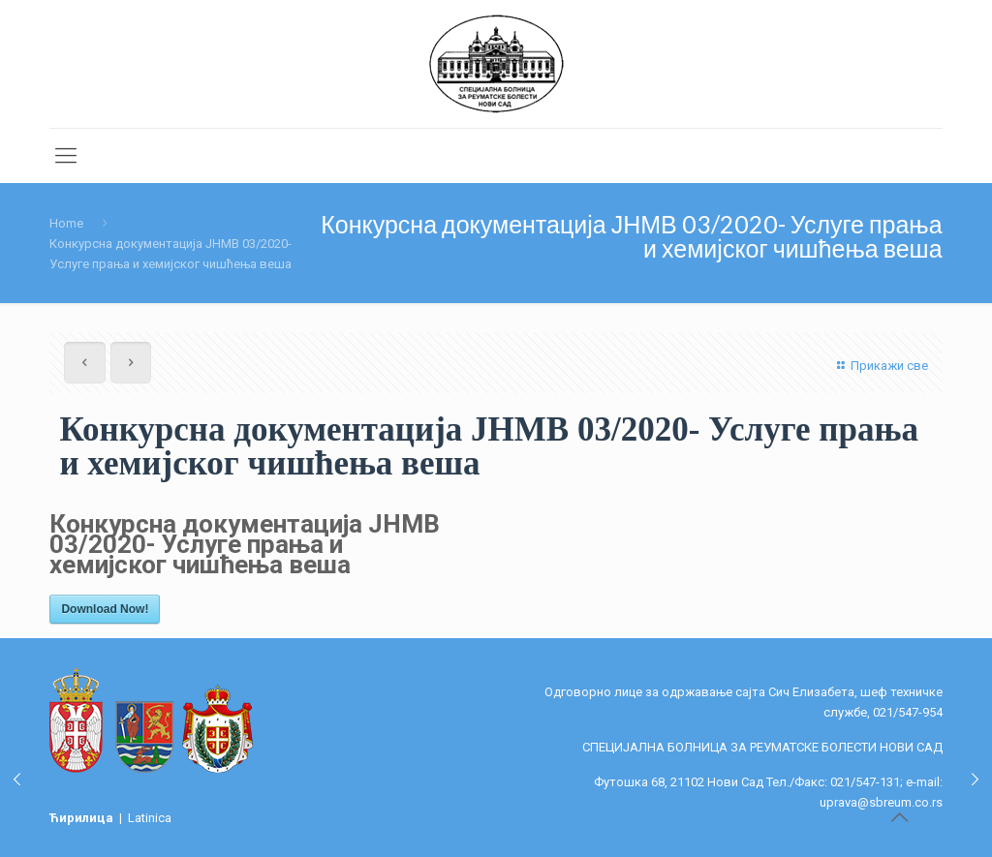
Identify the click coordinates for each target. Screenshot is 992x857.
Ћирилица (82, 818)
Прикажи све (879, 365)
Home (66, 223)
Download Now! (104, 609)
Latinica (149, 818)
